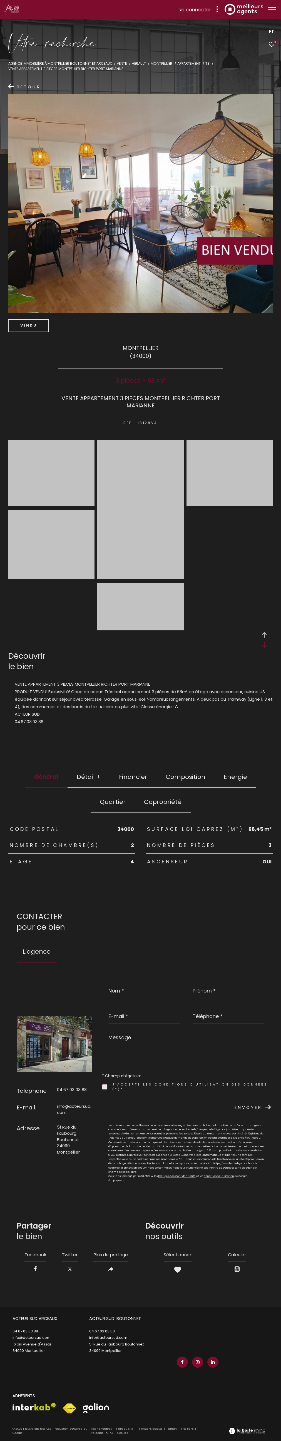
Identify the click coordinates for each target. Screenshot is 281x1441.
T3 (207, 63)
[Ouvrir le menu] (272, 9)
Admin (172, 1428)
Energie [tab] (235, 777)
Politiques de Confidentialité (177, 1176)
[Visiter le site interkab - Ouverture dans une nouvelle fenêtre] (34, 1406)
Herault (139, 63)
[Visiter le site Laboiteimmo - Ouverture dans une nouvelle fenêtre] (246, 1431)
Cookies (122, 1433)
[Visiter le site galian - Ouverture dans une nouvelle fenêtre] (96, 1408)
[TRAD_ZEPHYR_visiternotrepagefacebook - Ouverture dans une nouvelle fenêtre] (182, 1362)
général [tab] (46, 777)
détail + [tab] (89, 777)
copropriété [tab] (162, 802)
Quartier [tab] (113, 802)
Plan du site (125, 1428)
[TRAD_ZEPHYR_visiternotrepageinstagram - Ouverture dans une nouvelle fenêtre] (197, 1362)
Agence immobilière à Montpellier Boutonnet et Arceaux (60, 63)
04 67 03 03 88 (72, 1089)
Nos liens (187, 1428)
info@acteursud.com (32, 1337)
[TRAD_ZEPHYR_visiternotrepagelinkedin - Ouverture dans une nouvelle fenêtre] (212, 1362)
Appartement (189, 63)
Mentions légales (150, 1428)
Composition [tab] (185, 777)
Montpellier (161, 63)
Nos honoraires (101, 1428)
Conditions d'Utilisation (219, 1176)
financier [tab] (133, 777)
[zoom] (51, 503)
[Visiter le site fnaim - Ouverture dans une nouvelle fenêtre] (69, 1408)
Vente (122, 63)
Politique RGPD (102, 1433)
